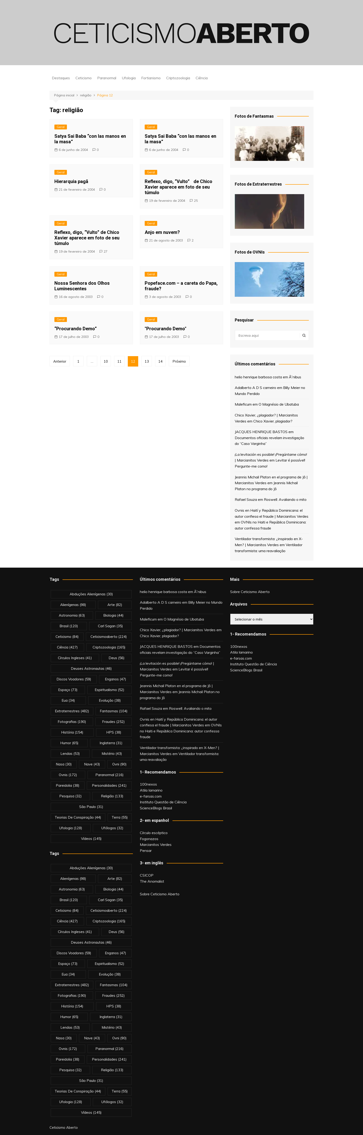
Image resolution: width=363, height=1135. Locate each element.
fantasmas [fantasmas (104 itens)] (114, 711)
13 (147, 361)
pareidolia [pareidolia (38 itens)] (67, 785)
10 (106, 361)
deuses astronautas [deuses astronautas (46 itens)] (91, 668)
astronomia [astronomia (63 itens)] (72, 615)
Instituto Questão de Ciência (163, 802)
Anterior (59, 361)
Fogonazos (149, 838)
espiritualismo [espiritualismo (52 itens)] (109, 690)
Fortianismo (151, 78)
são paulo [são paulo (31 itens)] (91, 807)
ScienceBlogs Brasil (156, 808)
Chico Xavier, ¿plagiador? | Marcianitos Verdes (178, 629)
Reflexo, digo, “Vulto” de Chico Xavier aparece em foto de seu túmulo (86, 237)
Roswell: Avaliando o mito (285, 499)
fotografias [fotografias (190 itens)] (72, 721)
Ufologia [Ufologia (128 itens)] (70, 828)
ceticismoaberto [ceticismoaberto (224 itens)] (109, 636)
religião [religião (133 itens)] (112, 796)
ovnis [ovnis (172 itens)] (68, 775)
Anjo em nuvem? (162, 232)
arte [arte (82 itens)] (114, 605)
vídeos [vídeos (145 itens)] (91, 838)
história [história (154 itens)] (72, 732)
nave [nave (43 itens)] (92, 764)
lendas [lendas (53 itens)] (70, 753)
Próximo (179, 361)
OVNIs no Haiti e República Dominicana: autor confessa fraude (181, 731)
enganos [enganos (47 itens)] (115, 679)
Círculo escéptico (154, 832)
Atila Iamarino (151, 790)
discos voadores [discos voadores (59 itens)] (73, 679)
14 (160, 361)
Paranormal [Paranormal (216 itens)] (109, 775)
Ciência (202, 78)
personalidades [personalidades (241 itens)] (109, 785)
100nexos (148, 784)
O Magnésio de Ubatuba (279, 404)
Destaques (61, 78)
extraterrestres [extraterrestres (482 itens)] (72, 711)
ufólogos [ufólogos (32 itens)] (112, 828)
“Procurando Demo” (75, 328)
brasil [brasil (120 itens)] (68, 626)
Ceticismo (83, 78)
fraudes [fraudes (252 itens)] (113, 721)
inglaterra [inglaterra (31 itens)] (111, 743)
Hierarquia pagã (71, 181)
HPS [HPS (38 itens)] (113, 732)
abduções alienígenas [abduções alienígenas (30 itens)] (91, 594)
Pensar (146, 850)
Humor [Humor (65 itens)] (69, 743)
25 (196, 201)
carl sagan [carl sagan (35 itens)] (110, 626)
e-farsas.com (151, 796)
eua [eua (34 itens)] (68, 700)
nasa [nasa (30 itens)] (64, 764)
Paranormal (106, 78)
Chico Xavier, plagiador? (272, 421)
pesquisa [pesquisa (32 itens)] (70, 796)
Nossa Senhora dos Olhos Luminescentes (82, 285)
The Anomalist (152, 881)
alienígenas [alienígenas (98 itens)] (73, 605)
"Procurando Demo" (165, 328)
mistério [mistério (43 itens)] (112, 753)
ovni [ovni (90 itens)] (119, 764)
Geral (61, 127)
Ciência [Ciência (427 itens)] (67, 647)
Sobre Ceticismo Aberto (159, 894)
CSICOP (146, 875)
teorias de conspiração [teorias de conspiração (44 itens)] (78, 817)
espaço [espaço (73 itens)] (68, 690)
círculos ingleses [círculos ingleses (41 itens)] (75, 658)
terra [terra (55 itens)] (120, 817)
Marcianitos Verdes (156, 844)
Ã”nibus (295, 377)
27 (105, 251)
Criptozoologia (178, 78)
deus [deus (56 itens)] (117, 658)
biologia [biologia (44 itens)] (113, 615)
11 (119, 361)
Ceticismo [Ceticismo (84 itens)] (67, 636)
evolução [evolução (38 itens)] (110, 700)
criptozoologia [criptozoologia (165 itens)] (109, 647)
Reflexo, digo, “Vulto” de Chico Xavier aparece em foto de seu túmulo (178, 187)
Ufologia (129, 78)
